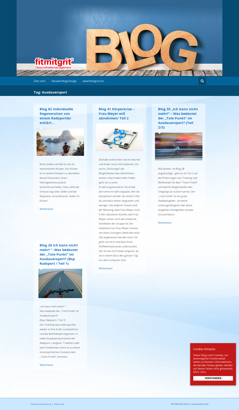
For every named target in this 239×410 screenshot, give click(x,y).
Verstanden (213, 378)
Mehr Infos (199, 372)
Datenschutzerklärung (41, 404)
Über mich (39, 81)
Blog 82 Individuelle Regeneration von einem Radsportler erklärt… (56, 116)
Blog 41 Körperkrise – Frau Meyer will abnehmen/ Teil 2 (116, 113)
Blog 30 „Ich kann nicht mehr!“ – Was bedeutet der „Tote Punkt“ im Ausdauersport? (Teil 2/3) (178, 118)
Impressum (59, 404)
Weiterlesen (46, 209)
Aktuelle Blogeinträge (64, 81)
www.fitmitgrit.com (93, 81)
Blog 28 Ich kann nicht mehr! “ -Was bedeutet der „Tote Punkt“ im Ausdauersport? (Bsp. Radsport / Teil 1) (59, 254)
